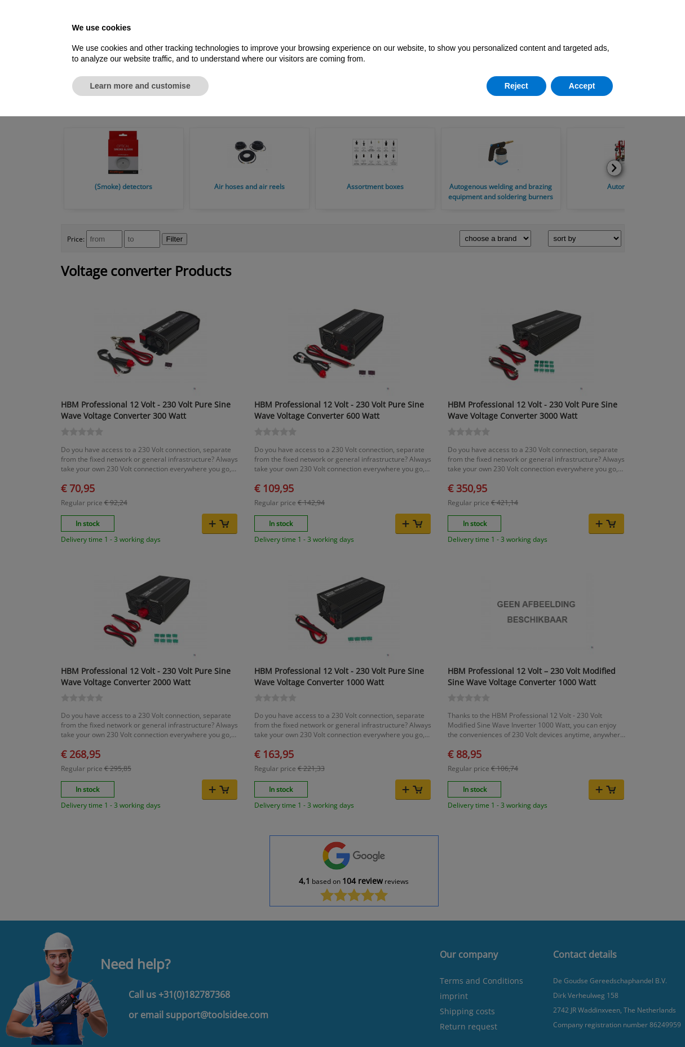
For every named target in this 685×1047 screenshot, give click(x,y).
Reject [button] (516, 85)
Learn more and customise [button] (140, 85)
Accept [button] (582, 85)
